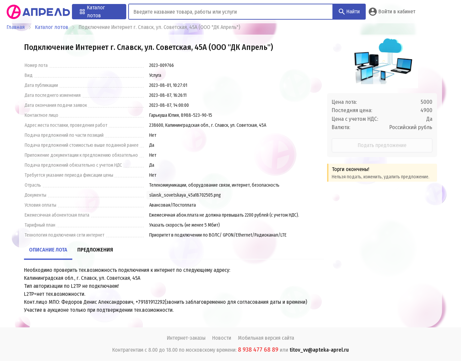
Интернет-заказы (186, 338)
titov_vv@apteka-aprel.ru (319, 350)
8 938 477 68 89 (258, 349)
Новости (221, 338)
